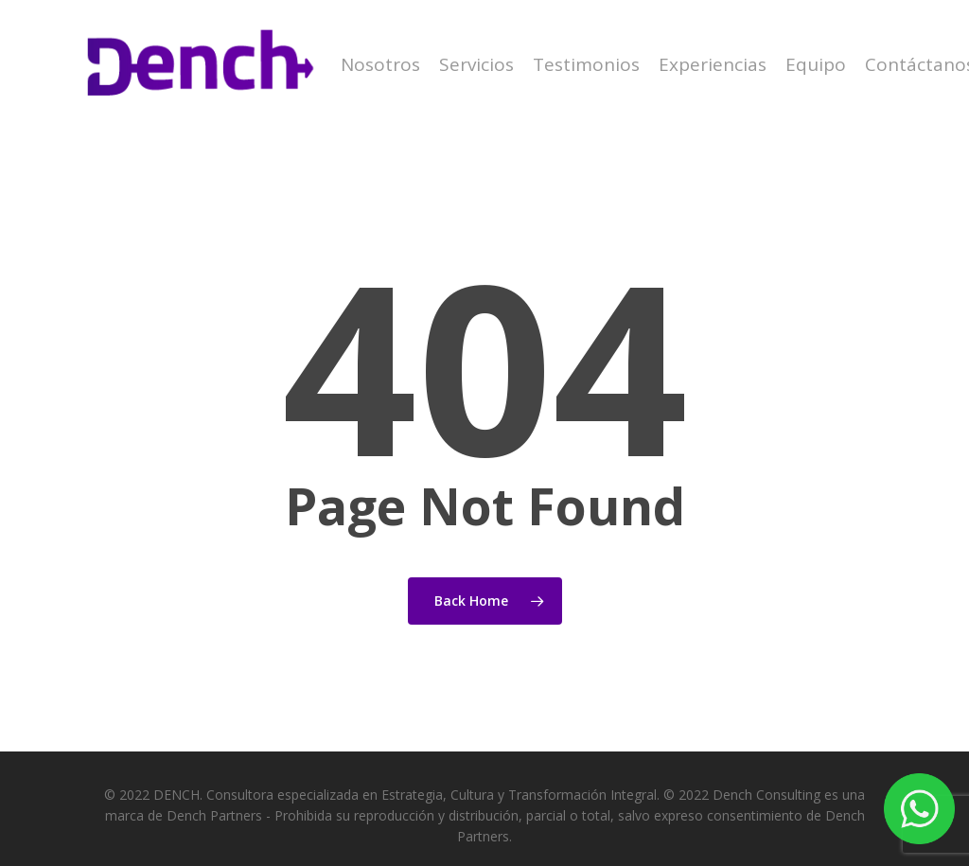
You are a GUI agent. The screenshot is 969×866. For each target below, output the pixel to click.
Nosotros (380, 65)
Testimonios (586, 65)
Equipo (815, 65)
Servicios (476, 65)
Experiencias (712, 65)
